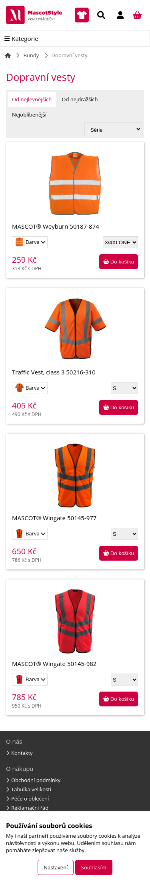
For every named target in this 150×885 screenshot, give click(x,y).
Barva (27, 242)
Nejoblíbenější (29, 114)
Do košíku (122, 262)
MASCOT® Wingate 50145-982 (75, 626)
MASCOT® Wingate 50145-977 (75, 481)
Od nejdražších (80, 99)
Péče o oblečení (30, 798)
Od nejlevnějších (32, 99)
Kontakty (22, 752)
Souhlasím (93, 867)
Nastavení (56, 867)
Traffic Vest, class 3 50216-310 (75, 335)
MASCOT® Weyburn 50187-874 (75, 189)
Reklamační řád (29, 807)
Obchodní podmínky (35, 780)
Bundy (31, 55)
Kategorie (25, 38)
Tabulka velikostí (31, 789)
